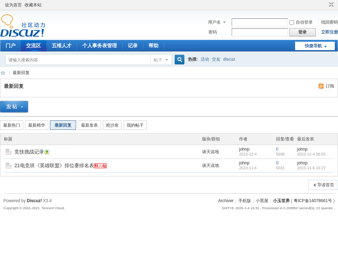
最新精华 (36, 125)
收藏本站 (33, 4)
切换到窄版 (330, 5)
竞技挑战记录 (29, 152)
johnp (244, 149)
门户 (10, 45)
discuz (229, 59)
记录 (133, 45)
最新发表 (89, 125)
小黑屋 (262, 200)
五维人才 (61, 45)
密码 (212, 32)
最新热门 (11, 125)
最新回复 (21, 72)
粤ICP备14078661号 (313, 200)
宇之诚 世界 (3, 73)
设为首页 (13, 4)
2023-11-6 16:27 (311, 168)
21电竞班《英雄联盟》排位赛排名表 (54, 165)
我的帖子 (135, 125)
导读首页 (325, 184)
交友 (216, 59)
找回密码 (329, 22)
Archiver (226, 200)
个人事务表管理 (99, 45)
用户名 (214, 22)
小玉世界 (281, 200)
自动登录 (301, 22)
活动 (205, 59)
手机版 (244, 200)
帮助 (153, 45)
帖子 (158, 60)
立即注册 (329, 32)
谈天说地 (210, 151)
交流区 (33, 45)
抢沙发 (112, 125)
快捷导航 (313, 45)
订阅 (330, 86)
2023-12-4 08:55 (311, 154)
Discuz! (34, 200)
